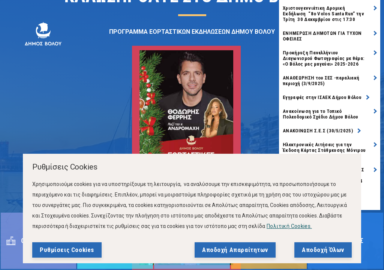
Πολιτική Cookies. (289, 226)
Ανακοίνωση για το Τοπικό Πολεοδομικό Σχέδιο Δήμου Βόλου (320, 114)
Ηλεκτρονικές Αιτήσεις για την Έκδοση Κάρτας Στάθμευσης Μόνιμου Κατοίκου (324, 150)
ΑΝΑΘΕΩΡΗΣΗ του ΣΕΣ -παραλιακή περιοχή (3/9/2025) (321, 80)
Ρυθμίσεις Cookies (67, 250)
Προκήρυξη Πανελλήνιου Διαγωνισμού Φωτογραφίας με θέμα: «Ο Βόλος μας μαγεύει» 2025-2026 (323, 58)
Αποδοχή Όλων (323, 250)
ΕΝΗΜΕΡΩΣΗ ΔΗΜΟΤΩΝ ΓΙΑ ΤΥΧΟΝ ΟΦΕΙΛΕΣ (322, 36)
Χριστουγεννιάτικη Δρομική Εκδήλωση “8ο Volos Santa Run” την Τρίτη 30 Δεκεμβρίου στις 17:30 (323, 13)
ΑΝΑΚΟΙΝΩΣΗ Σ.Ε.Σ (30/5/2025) (318, 131)
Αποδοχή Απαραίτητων (235, 250)
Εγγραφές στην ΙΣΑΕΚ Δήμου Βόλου (322, 97)
